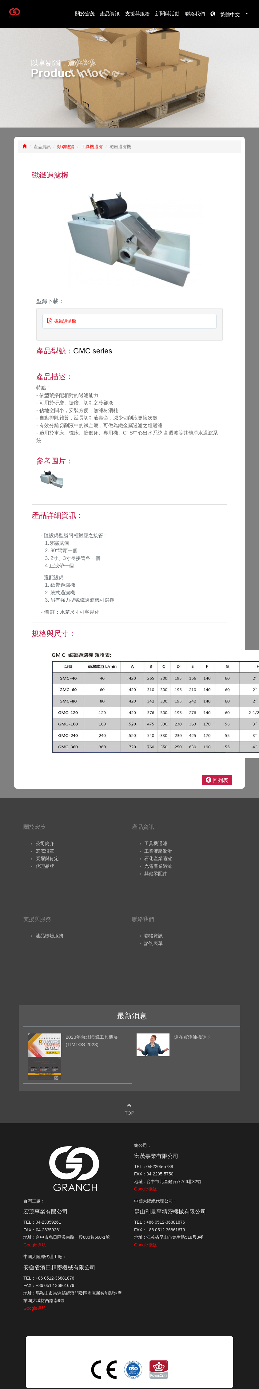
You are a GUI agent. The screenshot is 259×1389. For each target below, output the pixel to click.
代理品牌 (45, 866)
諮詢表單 (153, 943)
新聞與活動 (167, 13)
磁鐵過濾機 (61, 321)
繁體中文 (231, 14)
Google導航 (145, 1188)
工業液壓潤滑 (158, 851)
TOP (129, 1113)
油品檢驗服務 (49, 935)
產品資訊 (110, 13)
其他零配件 (155, 873)
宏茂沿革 (45, 851)
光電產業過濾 (158, 866)
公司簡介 (45, 843)
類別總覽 (65, 146)
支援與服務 (137, 13)
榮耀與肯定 (47, 858)
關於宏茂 (85, 13)
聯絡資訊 (153, 935)
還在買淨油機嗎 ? (192, 1037)
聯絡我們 (195, 13)
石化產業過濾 (158, 858)
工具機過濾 (92, 146)
